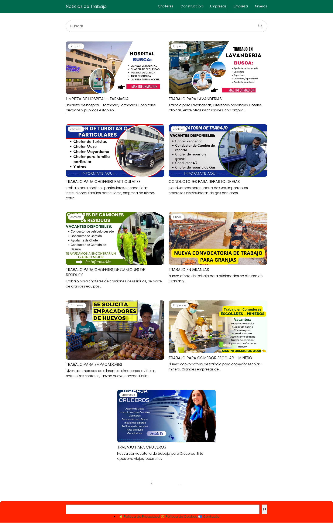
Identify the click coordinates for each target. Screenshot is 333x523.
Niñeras (261, 6)
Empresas (218, 6)
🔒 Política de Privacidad (139, 516)
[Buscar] (258, 24)
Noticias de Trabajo (86, 6)
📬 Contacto (208, 516)
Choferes (165, 6)
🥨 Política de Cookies (179, 516)
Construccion (192, 6)
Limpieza (241, 6)
